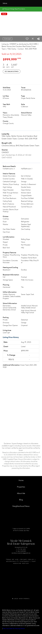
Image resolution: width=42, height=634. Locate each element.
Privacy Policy (27, 559)
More (5, 3)
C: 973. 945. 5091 (21, 549)
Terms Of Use (12, 559)
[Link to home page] (23, 3)
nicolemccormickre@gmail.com (21, 553)
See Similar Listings (11, 71)
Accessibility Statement (18, 561)
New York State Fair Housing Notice (14, 628)
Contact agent (7, 38)
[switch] (27, 38)
